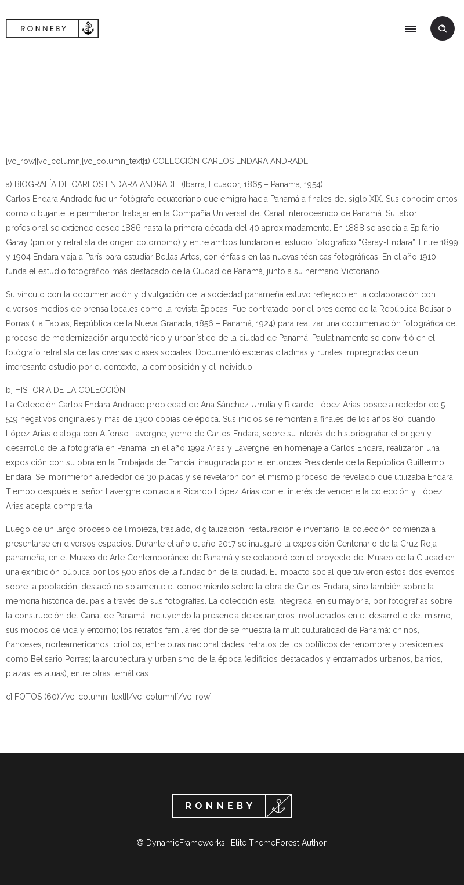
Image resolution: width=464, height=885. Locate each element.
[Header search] (442, 29)
